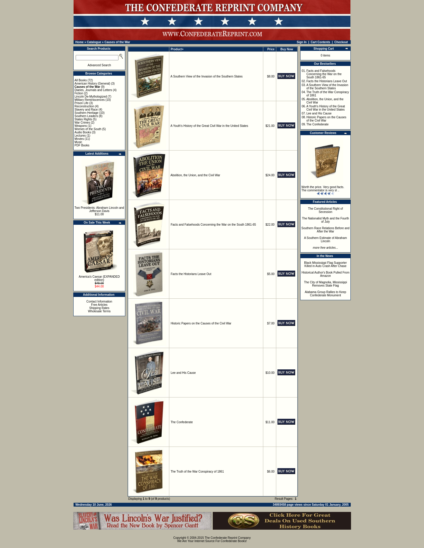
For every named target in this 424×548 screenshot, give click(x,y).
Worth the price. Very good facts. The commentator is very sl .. (322, 188)
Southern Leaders (86, 116)
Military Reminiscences (89, 99)
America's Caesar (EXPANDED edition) (99, 278)
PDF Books (82, 145)
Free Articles (99, 304)
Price (270, 49)
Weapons (80, 125)
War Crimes (82, 122)
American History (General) (92, 83)
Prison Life (81, 103)
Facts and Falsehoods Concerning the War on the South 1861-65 (213, 224)
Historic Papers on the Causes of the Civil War (201, 323)
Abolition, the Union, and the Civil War (195, 175)
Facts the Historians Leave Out (191, 274)
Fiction (78, 93)
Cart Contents (320, 42)
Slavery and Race (86, 109)
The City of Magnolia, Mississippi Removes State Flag (325, 284)
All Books (80, 80)
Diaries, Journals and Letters (93, 90)
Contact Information (99, 301)
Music (78, 142)
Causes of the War (117, 42)
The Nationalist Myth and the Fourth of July (325, 220)
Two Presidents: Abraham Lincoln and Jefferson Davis (99, 209)
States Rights (83, 119)
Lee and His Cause (183, 372)
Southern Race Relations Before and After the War (325, 230)
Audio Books (82, 132)
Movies (79, 138)
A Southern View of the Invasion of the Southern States (206, 76)
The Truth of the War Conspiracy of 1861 (197, 471)
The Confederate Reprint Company (228, 537)
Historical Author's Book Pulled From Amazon (326, 274)
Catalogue (94, 42)
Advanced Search (99, 65)
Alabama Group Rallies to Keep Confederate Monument (325, 293)
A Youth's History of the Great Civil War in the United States (209, 125)
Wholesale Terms (99, 311)
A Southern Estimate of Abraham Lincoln (325, 239)
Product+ (177, 49)
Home (79, 42)
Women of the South (87, 129)
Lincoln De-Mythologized (90, 96)
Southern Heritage (86, 112)
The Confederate (181, 422)
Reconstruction (84, 106)
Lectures (80, 135)
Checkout (341, 42)
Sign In (301, 42)
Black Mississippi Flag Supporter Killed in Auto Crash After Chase (325, 264)
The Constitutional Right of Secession (325, 210)
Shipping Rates (99, 308)
